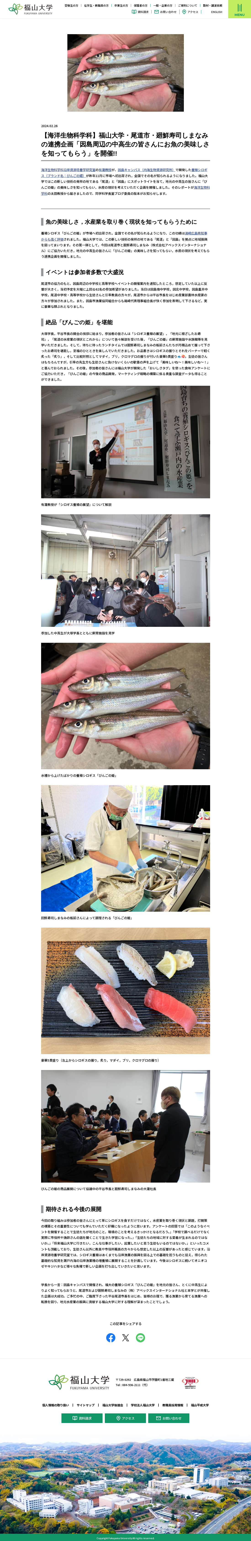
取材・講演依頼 (212, 5)
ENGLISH (216, 12)
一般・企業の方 (162, 5)
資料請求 (143, 12)
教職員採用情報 (172, 1403)
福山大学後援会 (112, 1403)
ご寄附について (187, 5)
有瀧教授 (105, 169)
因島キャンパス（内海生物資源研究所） (146, 169)
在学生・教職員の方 (96, 5)
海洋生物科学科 (52, 169)
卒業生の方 (121, 5)
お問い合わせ (168, 11)
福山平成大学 (200, 1403)
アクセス (193, 12)
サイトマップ (86, 1403)
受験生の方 (71, 5)
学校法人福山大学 (143, 1403)
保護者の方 (141, 5)
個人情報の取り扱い (55, 1403)
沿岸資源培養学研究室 (79, 169)
